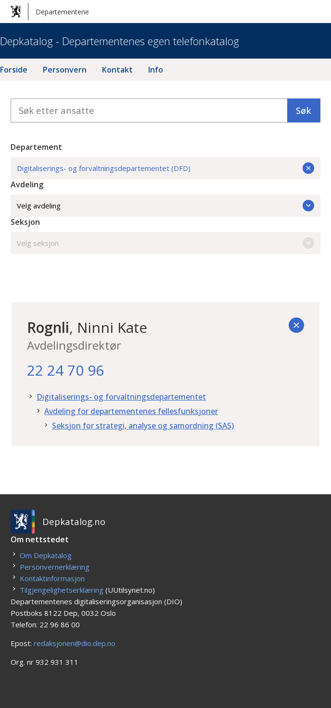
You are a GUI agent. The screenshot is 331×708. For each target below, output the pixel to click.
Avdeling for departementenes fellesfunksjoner (131, 411)
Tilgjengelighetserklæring (61, 590)
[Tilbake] (296, 325)
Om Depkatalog (46, 555)
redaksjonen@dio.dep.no (74, 643)
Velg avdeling (165, 205)
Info (155, 69)
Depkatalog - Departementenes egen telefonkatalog (119, 41)
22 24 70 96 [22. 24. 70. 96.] (65, 370)
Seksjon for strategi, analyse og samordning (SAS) (143, 425)
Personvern (65, 69)
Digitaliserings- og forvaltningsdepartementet (121, 396)
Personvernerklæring (54, 567)
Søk (303, 110)
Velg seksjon (165, 243)
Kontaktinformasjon (52, 578)
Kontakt (117, 69)
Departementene (50, 11)
